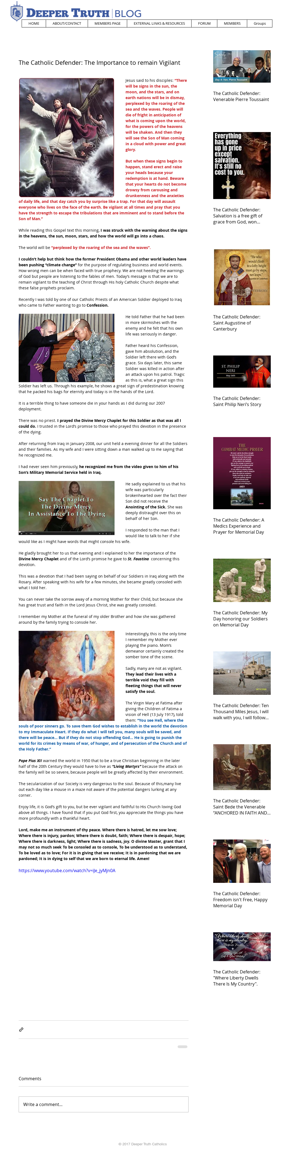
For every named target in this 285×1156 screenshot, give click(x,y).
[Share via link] (21, 1029)
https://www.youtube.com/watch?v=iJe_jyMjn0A (67, 870)
